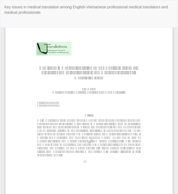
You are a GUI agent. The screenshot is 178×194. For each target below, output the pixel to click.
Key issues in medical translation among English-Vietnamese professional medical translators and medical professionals (86, 10)
